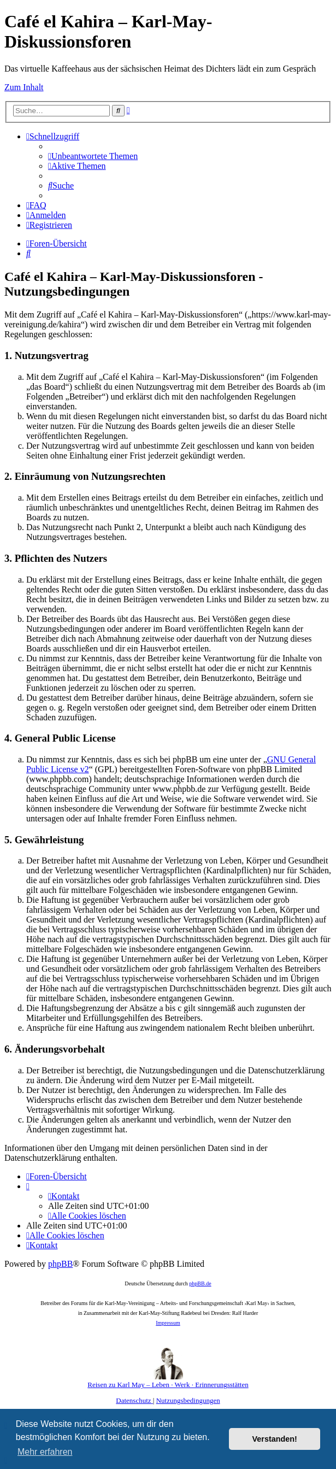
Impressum (168, 1323)
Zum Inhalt (24, 87)
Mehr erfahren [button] (45, 1451)
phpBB (60, 1263)
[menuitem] (93, 156)
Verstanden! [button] (274, 1439)
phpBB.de (200, 1283)
